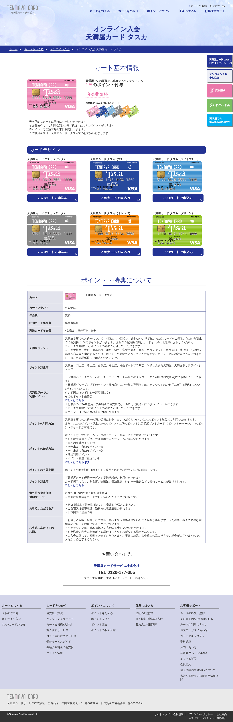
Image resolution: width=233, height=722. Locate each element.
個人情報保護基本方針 (149, 618)
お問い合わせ (188, 647)
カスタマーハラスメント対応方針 (208, 718)
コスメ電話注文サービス (61, 635)
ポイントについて (158, 11)
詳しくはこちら (74, 400)
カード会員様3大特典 (59, 624)
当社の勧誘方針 (145, 613)
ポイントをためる (102, 613)
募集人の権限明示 (146, 624)
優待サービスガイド (58, 641)
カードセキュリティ (192, 635)
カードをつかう (128, 11)
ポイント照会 (99, 624)
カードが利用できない (194, 624)
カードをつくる (99, 11)
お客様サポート (215, 11)
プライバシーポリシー (200, 714)
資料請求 (185, 641)
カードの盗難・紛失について (208, 5)
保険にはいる (187, 11)
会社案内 (222, 714)
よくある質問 (188, 658)
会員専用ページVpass (193, 652)
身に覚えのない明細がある (196, 618)
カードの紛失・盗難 (192, 613)
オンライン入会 (60, 49)
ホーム (13, 49)
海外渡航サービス (57, 630)
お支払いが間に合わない (195, 630)
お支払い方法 (54, 613)
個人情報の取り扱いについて (198, 670)
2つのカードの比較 (13, 624)
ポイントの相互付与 (103, 630)
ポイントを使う (100, 618)
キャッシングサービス (60, 618)
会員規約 (185, 664)
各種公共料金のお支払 (60, 647)
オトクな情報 (54, 652)
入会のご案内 (10, 613)
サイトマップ (162, 714)
